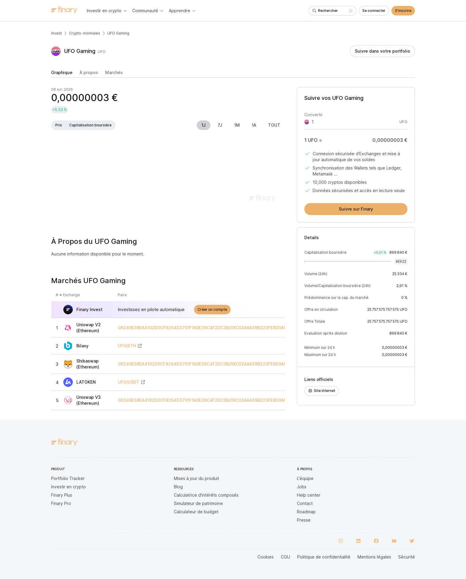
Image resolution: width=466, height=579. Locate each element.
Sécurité (406, 556)
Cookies (265, 556)
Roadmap (306, 511)
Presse (304, 519)
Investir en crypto (68, 486)
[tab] (62, 73)
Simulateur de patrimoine (198, 503)
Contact (305, 503)
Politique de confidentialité (323, 556)
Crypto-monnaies (84, 33)
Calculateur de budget (196, 511)
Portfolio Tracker (68, 478)
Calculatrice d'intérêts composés (206, 495)
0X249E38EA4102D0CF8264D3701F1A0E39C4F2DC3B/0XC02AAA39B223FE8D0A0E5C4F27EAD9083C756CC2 (230, 327)
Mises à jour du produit (196, 478)
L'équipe (305, 478)
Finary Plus (61, 495)
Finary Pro (61, 503)
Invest (56, 33)
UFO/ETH (127, 345)
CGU (285, 556)
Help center (308, 495)
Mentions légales (374, 556)
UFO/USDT (128, 382)
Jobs (301, 486)
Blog (178, 486)
